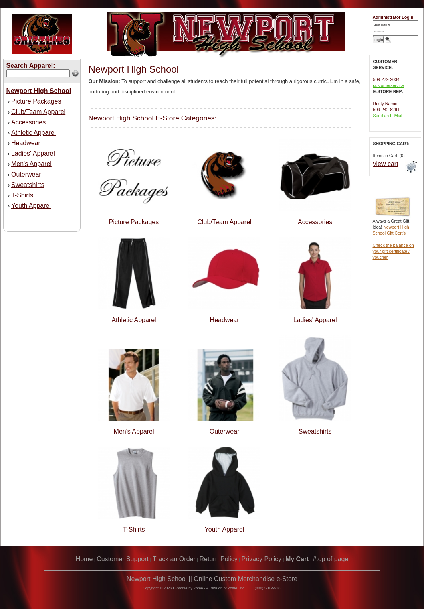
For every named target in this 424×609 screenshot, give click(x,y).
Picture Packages (36, 101)
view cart (385, 163)
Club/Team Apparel (38, 111)
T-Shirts (22, 195)
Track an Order (174, 559)
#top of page (330, 559)
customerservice (388, 85)
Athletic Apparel (33, 132)
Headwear (25, 143)
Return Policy (219, 559)
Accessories (28, 122)
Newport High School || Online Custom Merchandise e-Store (212, 578)
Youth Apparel (31, 205)
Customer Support (123, 559)
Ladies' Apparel (33, 153)
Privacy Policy (262, 559)
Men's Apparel (31, 163)
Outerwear (26, 174)
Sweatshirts (27, 184)
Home (84, 559)
